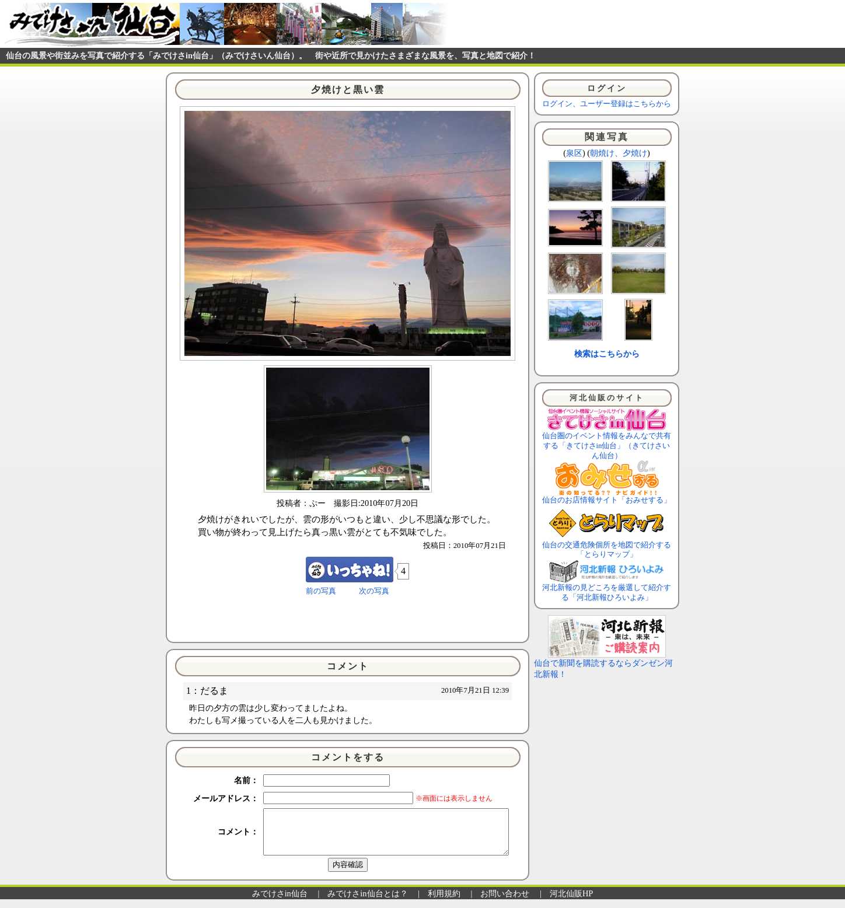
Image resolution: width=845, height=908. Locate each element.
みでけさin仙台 (280, 902)
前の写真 (321, 591)
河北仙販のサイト (607, 398)
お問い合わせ (504, 902)
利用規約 (444, 902)
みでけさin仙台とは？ (367, 902)
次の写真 (374, 591)
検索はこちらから (607, 353)
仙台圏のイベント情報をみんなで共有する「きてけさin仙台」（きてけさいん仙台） (606, 442)
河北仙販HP (571, 902)
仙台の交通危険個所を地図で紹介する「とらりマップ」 (606, 546)
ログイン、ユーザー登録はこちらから (606, 103)
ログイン (607, 88)
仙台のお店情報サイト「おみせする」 (606, 496)
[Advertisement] (347, 618)
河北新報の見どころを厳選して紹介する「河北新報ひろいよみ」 (606, 589)
